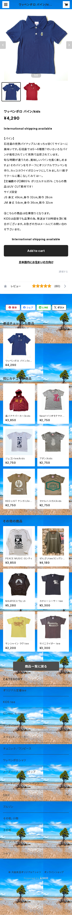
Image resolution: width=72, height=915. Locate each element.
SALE (6, 795)
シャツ (7, 853)
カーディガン (10, 841)
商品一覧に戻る (36, 666)
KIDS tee (9, 702)
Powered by (36, 878)
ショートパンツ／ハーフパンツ (21, 783)
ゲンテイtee (10, 725)
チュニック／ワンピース (17, 748)
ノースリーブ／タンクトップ (19, 771)
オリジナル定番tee (14, 690)
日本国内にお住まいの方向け (36, 262)
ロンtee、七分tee (14, 713)
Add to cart (36, 251)
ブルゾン (8, 806)
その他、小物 (10, 818)
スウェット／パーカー (16, 736)
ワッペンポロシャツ (14, 760)
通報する (63, 271)
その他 (7, 830)
